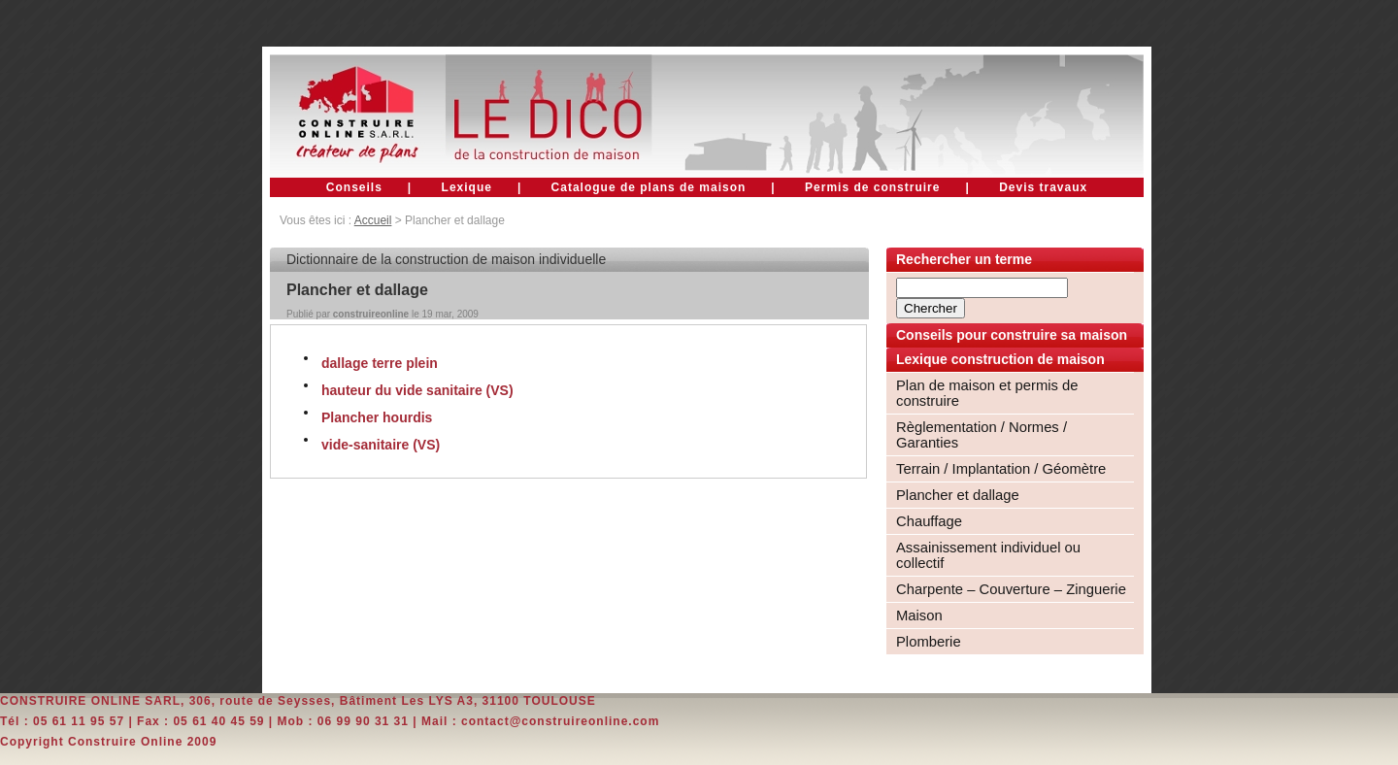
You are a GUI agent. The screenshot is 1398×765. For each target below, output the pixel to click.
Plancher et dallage (957, 495)
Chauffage (929, 521)
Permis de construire (872, 187)
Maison (919, 615)
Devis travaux (1043, 187)
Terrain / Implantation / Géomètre (1001, 469)
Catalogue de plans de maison (649, 187)
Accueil (373, 220)
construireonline (371, 314)
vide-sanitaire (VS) (380, 444)
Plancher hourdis (376, 417)
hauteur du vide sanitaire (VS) (417, 390)
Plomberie (928, 641)
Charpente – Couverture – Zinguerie (1011, 589)
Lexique (467, 187)
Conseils (354, 187)
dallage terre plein (379, 363)
